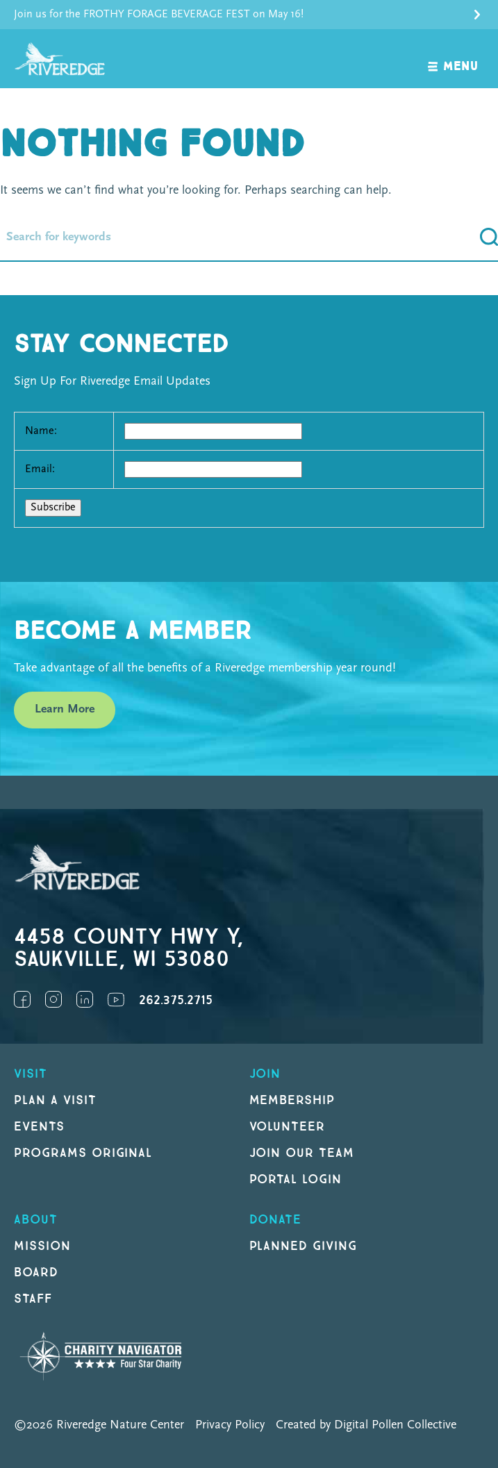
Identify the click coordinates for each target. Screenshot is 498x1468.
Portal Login (295, 1179)
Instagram (53, 999)
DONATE (275, 1220)
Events (39, 1127)
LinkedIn (84, 999)
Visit (30, 1074)
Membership (292, 1100)
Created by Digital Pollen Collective (366, 1425)
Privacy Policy (230, 1425)
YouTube (116, 999)
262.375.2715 (176, 1000)
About (36, 1220)
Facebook (22, 999)
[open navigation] (453, 58)
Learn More (64, 709)
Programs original (83, 1153)
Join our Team (301, 1153)
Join (265, 1074)
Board (36, 1273)
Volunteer (287, 1127)
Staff (33, 1299)
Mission (42, 1246)
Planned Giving (303, 1246)
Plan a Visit (55, 1100)
